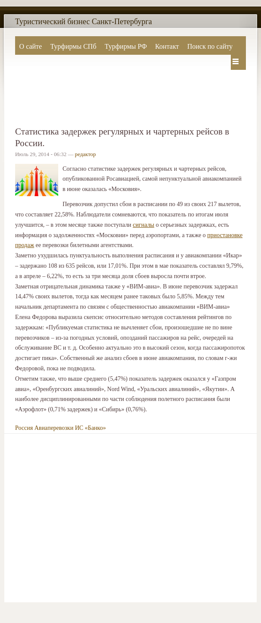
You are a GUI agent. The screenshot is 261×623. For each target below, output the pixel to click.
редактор (85, 154)
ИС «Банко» (90, 428)
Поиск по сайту (210, 46)
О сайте (30, 46)
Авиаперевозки (54, 428)
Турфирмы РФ (125, 46)
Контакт (167, 46)
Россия (24, 428)
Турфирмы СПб (73, 46)
